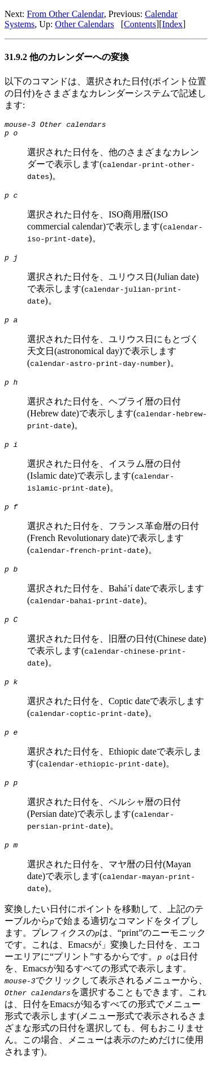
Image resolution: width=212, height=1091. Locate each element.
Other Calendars (84, 24)
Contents (140, 24)
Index (172, 24)
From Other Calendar (65, 14)
